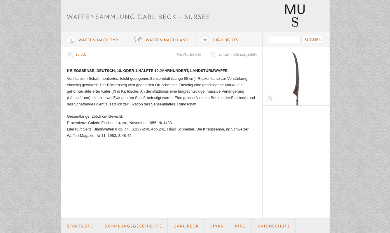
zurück (81, 54)
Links (216, 225)
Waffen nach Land (161, 39)
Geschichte (133, 225)
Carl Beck (186, 225)
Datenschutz (274, 225)
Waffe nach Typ (94, 39)
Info (240, 225)
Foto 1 (296, 76)
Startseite (80, 225)
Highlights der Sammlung (229, 39)
